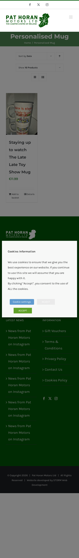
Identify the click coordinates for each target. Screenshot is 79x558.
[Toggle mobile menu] (71, 17)
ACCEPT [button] (22, 310)
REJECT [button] (46, 301)
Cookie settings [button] (22, 301)
